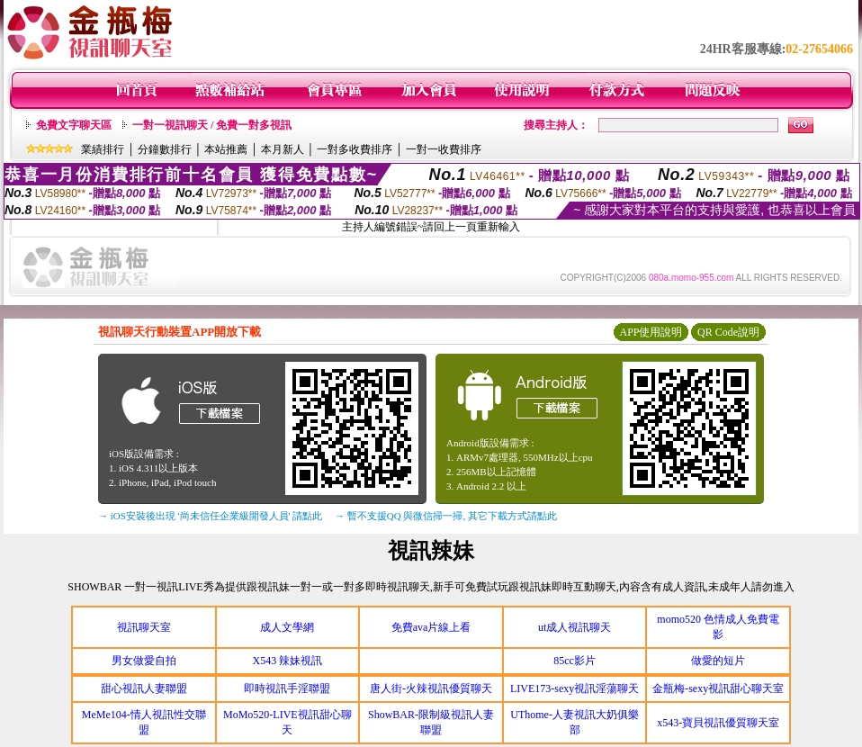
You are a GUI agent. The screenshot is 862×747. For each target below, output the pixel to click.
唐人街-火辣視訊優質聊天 (431, 688)
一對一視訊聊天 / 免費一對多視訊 (212, 125)
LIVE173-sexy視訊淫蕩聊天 (574, 688)
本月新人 (282, 149)
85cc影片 (574, 660)
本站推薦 (225, 149)
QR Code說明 (728, 332)
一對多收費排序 (354, 149)
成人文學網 (287, 627)
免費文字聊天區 (74, 125)
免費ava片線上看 (431, 627)
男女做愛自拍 (144, 660)
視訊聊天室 (144, 627)
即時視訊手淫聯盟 (287, 688)
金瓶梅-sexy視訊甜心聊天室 (718, 688)
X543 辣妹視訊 (288, 660)
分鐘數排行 (165, 149)
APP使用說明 (650, 332)
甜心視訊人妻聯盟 (144, 688)
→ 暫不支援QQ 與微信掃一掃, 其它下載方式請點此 (446, 515)
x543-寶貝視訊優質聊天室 (718, 722)
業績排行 (102, 149)
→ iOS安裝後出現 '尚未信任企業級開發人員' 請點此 (210, 515)
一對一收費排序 (443, 149)
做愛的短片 (718, 660)
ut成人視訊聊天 (574, 627)
